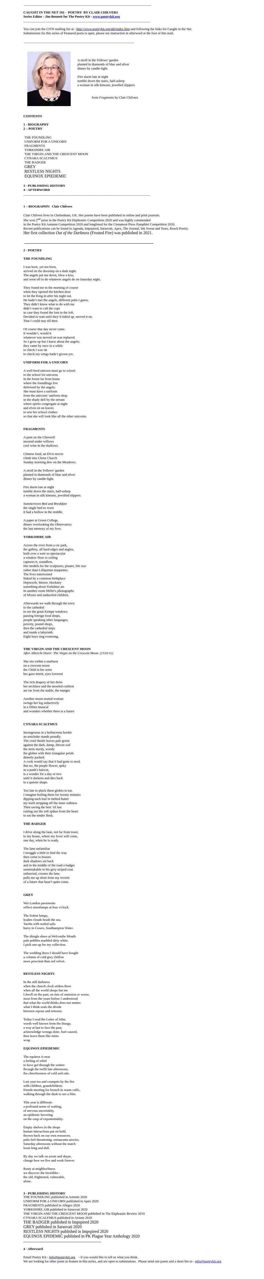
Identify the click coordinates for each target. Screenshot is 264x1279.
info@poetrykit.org (208, 1261)
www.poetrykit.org (106, 16)
